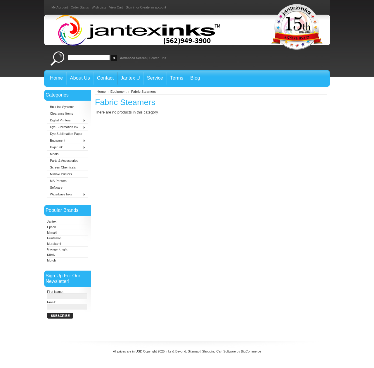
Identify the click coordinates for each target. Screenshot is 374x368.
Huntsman (54, 238)
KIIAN (51, 255)
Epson (51, 227)
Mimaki (52, 232)
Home (101, 91)
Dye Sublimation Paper (66, 133)
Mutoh (51, 260)
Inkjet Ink (66, 147)
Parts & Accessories (64, 160)
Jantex (51, 221)
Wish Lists (99, 7)
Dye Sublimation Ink (66, 127)
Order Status (80, 7)
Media (54, 154)
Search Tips (157, 58)
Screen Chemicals (63, 167)
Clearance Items (61, 113)
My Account (59, 7)
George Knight (57, 249)
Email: (51, 302)
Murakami (54, 243)
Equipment (66, 141)
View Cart (116, 7)
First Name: (55, 291)
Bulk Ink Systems (62, 107)
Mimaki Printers (61, 174)
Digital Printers (66, 120)
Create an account (153, 7)
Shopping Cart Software (219, 351)
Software (56, 187)
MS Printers (58, 181)
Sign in (130, 7)
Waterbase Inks (66, 194)
